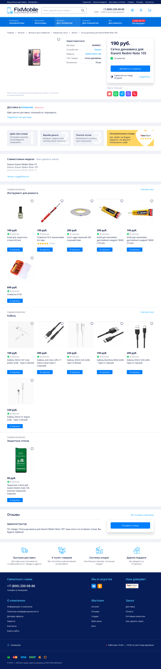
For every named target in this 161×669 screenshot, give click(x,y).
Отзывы (139, 2)
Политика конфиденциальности (23, 611)
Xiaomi (97, 49)
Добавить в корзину (130, 68)
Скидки (131, 2)
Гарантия (87, 2)
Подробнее (144, 76)
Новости (11, 621)
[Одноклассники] (99, 587)
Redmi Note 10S (93, 53)
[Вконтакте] (93, 587)
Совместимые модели (20, 159)
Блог (93, 626)
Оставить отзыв (130, 525)
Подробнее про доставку (19, 117)
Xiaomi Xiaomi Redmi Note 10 (22, 164)
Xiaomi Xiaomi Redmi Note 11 (22, 170)
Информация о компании (19, 606)
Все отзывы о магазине (142, 515)
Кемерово (32, 2)
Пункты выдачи (100, 2)
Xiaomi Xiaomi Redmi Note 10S (22, 167)
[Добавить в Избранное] (59, 39)
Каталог (95, 606)
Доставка (130, 606)
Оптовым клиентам (135, 616)
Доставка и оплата (117, 2)
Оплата (129, 611)
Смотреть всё (147, 189)
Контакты (149, 2)
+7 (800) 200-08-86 (113, 9)
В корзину (15, 249)
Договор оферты (15, 616)
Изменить (39, 107)
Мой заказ (96, 621)
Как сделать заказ (47, 159)
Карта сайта (13, 631)
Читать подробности (18, 176)
